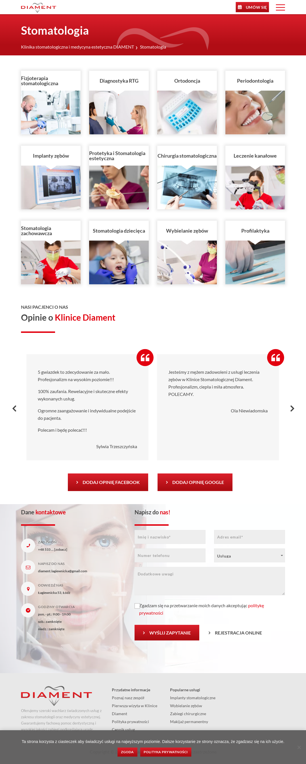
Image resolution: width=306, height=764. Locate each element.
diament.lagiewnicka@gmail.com (62, 571)
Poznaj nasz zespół (128, 697)
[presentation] (14, 408)
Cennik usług (123, 729)
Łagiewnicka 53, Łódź (54, 592)
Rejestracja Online (238, 632)
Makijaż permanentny (189, 721)
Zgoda (127, 752)
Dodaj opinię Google (198, 482)
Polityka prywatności (130, 721)
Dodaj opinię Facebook (111, 482)
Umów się (256, 7)
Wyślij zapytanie (170, 632)
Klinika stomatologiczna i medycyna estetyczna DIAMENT (77, 46)
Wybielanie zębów (186, 705)
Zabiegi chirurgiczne (188, 713)
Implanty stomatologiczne (192, 697)
